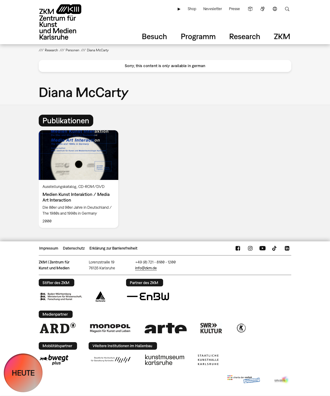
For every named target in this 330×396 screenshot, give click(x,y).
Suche (287, 9)
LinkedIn (287, 248)
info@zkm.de (146, 268)
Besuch (154, 36)
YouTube (262, 248)
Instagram (250, 248)
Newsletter (212, 9)
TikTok (275, 248)
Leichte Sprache (250, 9)
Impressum (48, 248)
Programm (198, 36)
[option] (80, 179)
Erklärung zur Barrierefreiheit (113, 248)
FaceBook (238, 248)
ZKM (282, 36)
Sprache (275, 9)
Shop (192, 9)
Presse (234, 9)
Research (244, 36)
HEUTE (23, 372)
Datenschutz (74, 248)
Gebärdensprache (262, 9)
